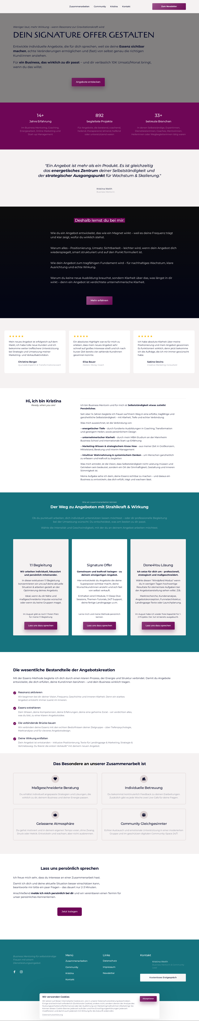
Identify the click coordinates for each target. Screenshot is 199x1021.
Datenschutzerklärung (52, 1015)
